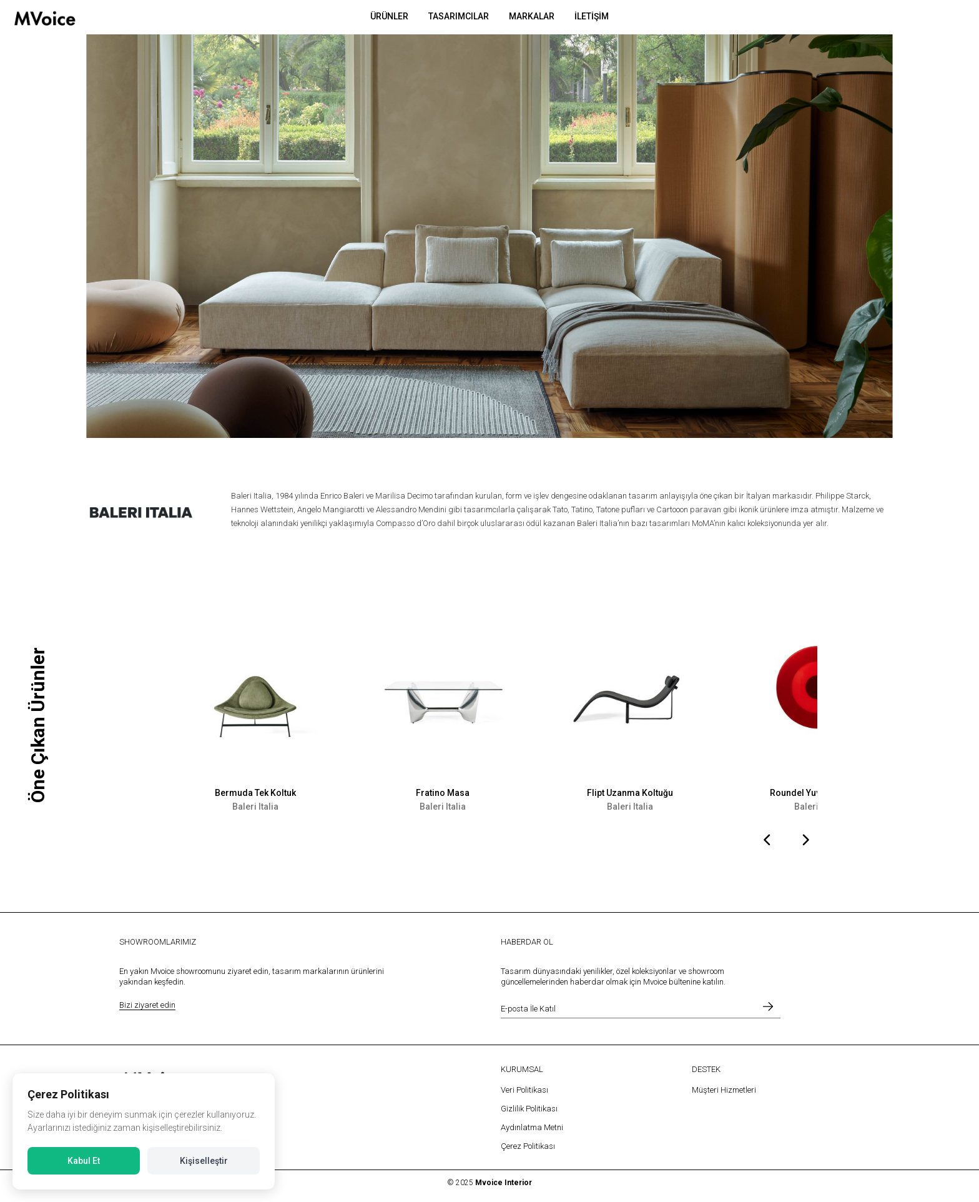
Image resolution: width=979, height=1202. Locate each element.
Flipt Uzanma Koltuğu (630, 793)
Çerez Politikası (528, 1146)
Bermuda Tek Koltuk (255, 793)
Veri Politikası (524, 1090)
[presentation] (767, 840)
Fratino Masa (443, 793)
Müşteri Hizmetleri (724, 1090)
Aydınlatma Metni (532, 1127)
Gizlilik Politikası (529, 1108)
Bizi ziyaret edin (147, 1005)
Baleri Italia (255, 807)
